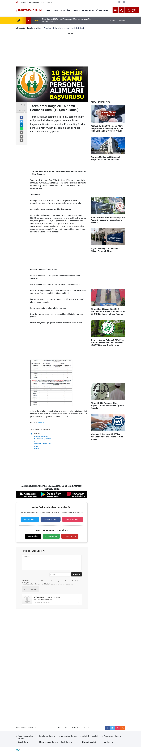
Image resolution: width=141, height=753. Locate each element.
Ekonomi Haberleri (89, 742)
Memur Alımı (88, 10)
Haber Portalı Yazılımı (26, 750)
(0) (44, 602)
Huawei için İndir (70, 536)
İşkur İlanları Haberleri (47, 736)
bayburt (37, 449)
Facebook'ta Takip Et (50, 519)
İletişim (67, 728)
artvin (36, 446)
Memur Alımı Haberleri (69, 736)
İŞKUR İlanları (73, 10)
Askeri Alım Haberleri (89, 736)
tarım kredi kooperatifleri (42, 439)
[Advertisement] (70, 49)
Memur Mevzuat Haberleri (48, 742)
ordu (35, 441)
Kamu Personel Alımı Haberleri (25, 737)
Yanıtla (38, 602)
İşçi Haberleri (108, 742)
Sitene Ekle (50, 2)
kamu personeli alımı (41, 436)
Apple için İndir (33, 536)
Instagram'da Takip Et (72, 519)
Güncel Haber (102, 10)
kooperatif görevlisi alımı (42, 444)
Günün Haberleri (34, 2)
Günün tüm (117, 20)
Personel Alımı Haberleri (112, 736)
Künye (60, 728)
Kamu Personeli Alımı (55, 10)
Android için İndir (51, 536)
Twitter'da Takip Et (29, 519)
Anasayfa (53, 728)
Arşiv (42, 2)
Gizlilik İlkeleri (76, 728)
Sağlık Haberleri (66, 742)
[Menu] (115, 10)
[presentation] (23, 20)
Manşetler (24, 2)
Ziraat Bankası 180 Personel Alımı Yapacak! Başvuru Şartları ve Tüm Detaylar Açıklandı (66, 20)
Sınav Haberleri (23, 742)
